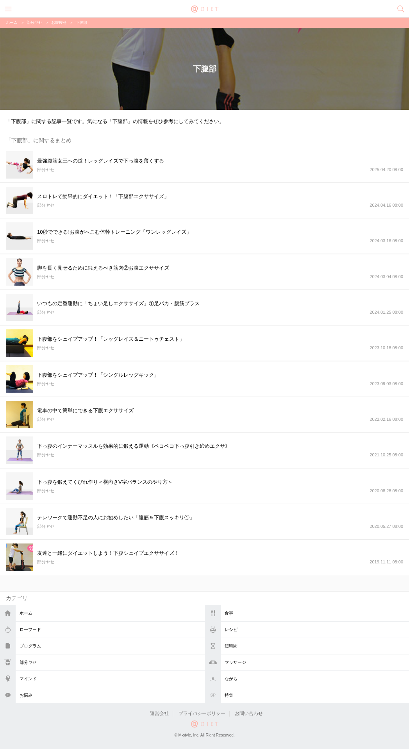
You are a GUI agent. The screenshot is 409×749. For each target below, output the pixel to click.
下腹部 (81, 22)
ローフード (30, 629)
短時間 (231, 646)
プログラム (30, 646)
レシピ (231, 629)
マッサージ (235, 662)
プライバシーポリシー (202, 713)
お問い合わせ (249, 713)
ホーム (26, 613)
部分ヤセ (28, 662)
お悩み (26, 695)
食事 (229, 613)
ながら (231, 678)
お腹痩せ (59, 22)
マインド (28, 678)
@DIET (204, 8)
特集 (229, 695)
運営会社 (159, 713)
